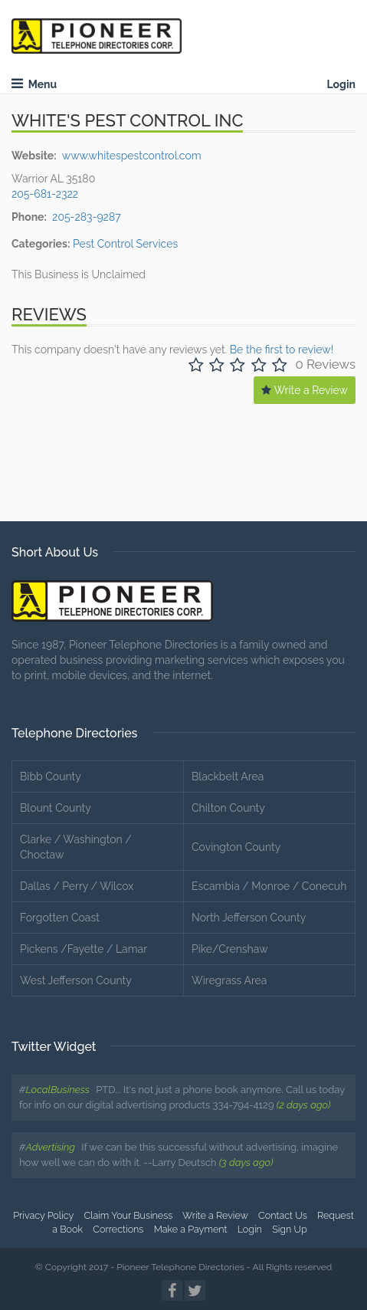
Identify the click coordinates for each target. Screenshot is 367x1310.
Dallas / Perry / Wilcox (76, 886)
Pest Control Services (125, 244)
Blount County (55, 808)
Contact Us (282, 1215)
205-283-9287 (86, 217)
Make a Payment (191, 1229)
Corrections (118, 1229)
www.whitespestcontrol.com (132, 155)
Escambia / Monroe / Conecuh (269, 886)
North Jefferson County (249, 917)
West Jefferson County (76, 980)
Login (341, 84)
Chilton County (228, 808)
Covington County (236, 847)
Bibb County (50, 776)
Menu (34, 84)
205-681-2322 (44, 194)
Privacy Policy (43, 1215)
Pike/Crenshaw (230, 949)
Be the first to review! (281, 349)
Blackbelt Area (228, 776)
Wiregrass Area (229, 980)
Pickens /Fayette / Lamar (83, 949)
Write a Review (304, 390)
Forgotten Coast (60, 917)
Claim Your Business (128, 1215)
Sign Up (289, 1229)
